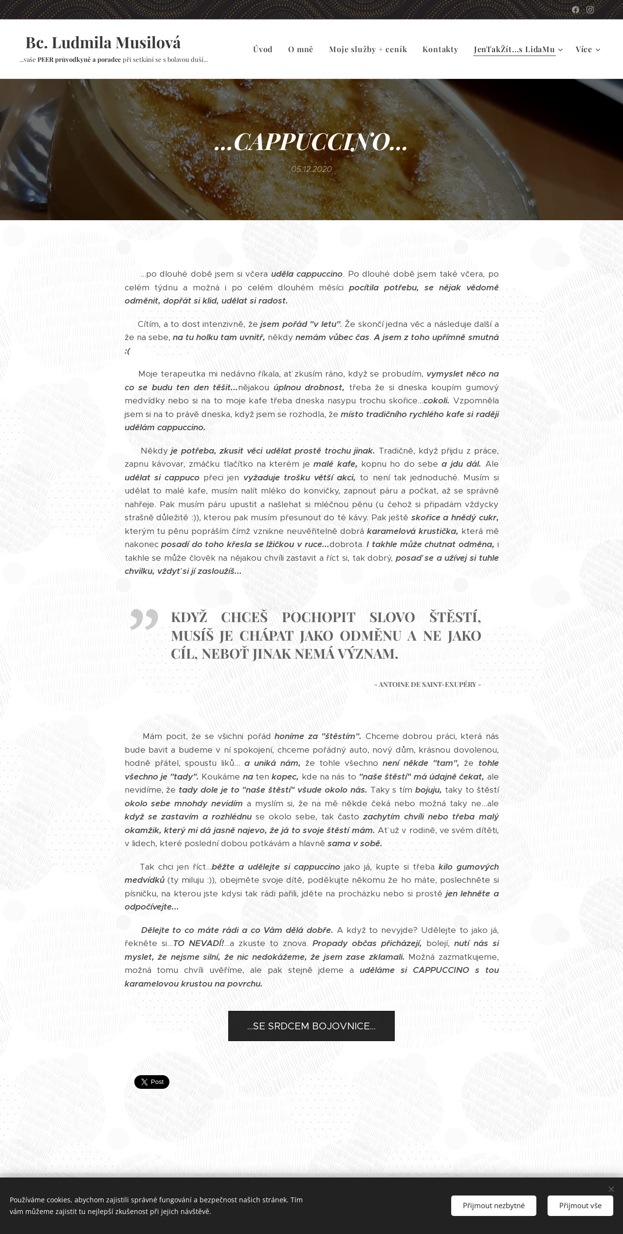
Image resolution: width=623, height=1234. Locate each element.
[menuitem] (265, 49)
